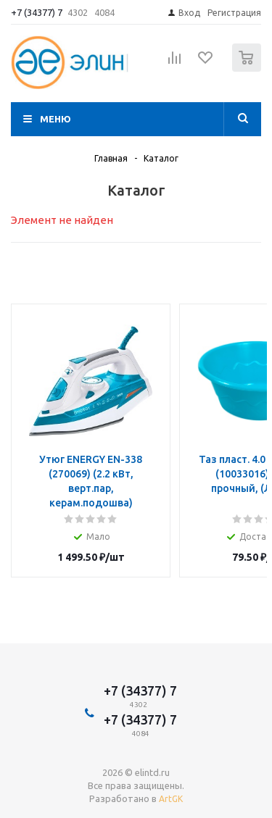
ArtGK (171, 799)
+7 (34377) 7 (36, 12)
